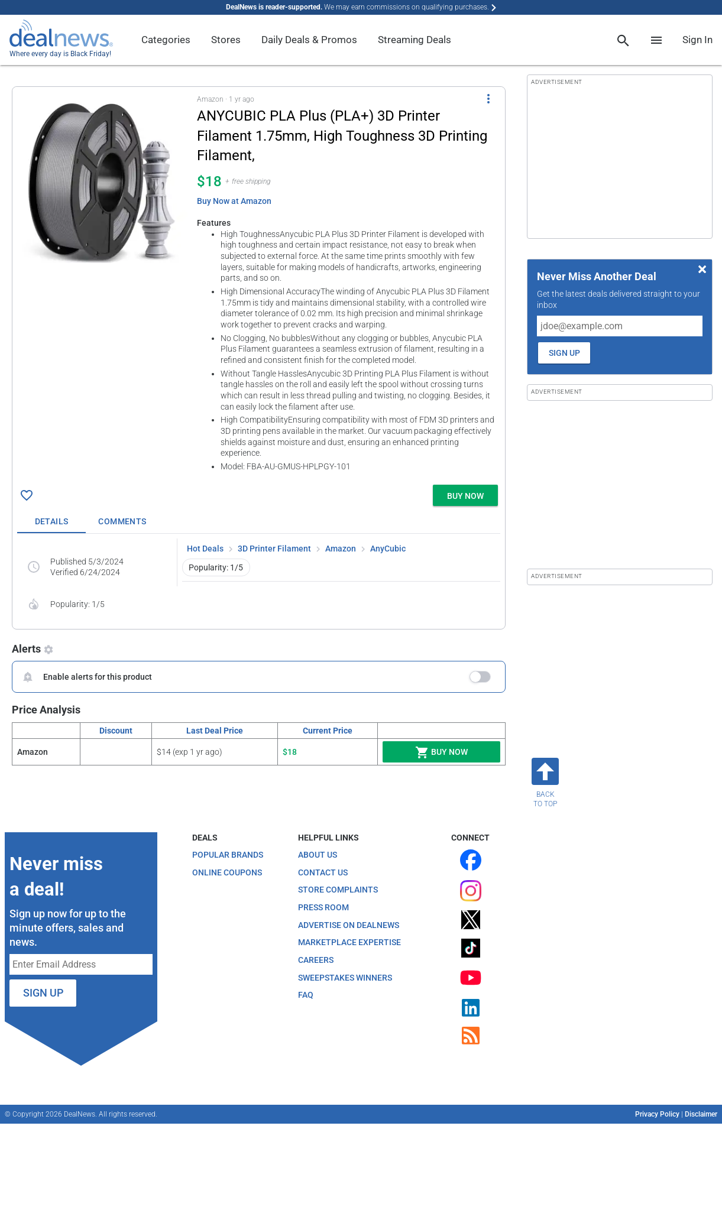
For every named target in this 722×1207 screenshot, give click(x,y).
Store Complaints (338, 889)
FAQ (305, 995)
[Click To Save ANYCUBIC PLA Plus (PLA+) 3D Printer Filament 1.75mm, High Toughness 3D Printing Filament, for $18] (27, 495)
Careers (316, 960)
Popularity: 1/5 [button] (216, 567)
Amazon (340, 548)
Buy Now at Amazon (234, 201)
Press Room (323, 907)
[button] (258, 283)
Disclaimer (701, 1114)
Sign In (697, 40)
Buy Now (441, 752)
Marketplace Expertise (349, 942)
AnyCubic (388, 548)
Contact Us (323, 872)
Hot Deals (205, 548)
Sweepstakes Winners (345, 977)
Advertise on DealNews (348, 925)
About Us (317, 854)
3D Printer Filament (274, 548)
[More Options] (488, 99)
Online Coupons (227, 872)
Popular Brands (227, 854)
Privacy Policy (657, 1114)
